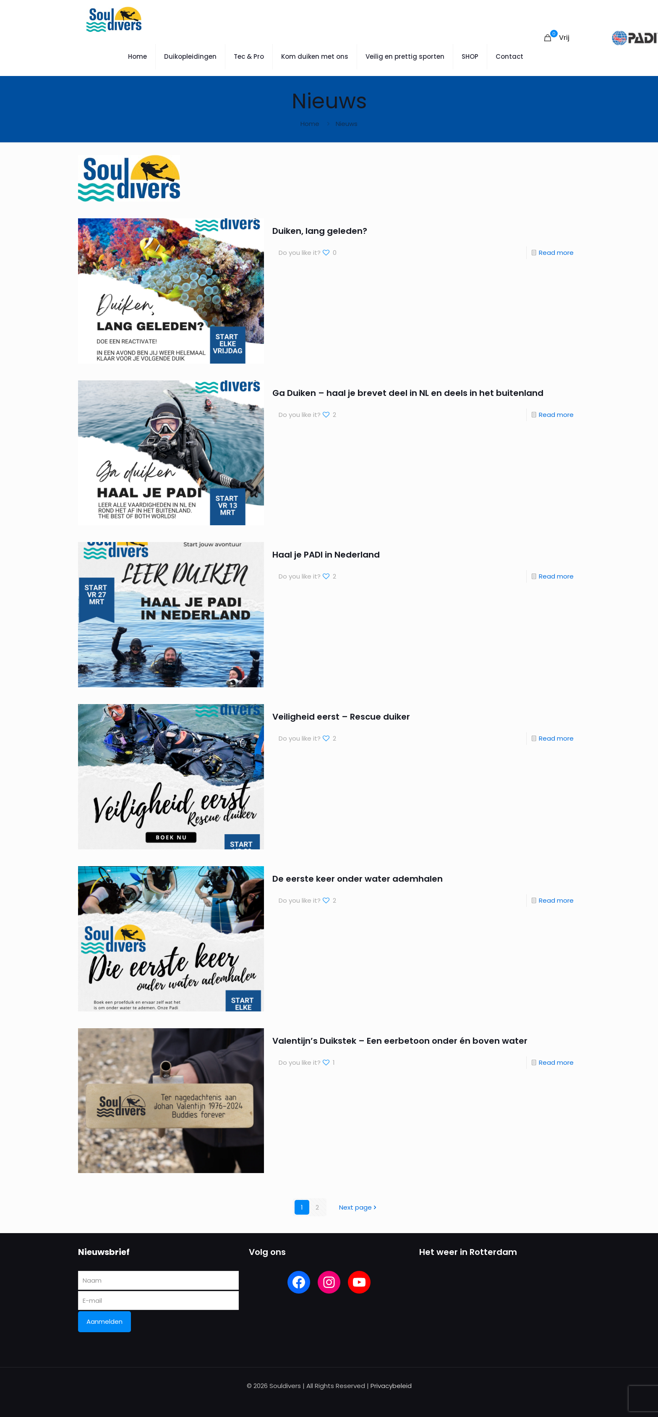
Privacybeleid (391, 1385)
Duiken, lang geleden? (319, 231)
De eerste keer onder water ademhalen (357, 879)
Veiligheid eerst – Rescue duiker (341, 717)
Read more (556, 252)
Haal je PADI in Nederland (326, 555)
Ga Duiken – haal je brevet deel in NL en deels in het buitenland (407, 393)
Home (309, 123)
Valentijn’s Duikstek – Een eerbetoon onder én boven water (399, 1041)
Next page (358, 1207)
